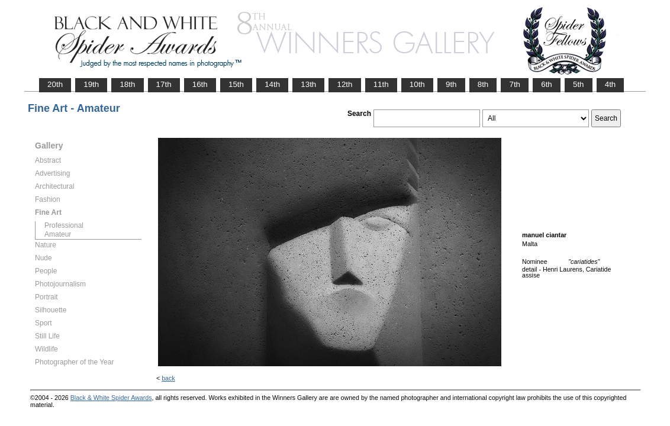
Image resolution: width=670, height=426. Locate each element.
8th (483, 84)
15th (236, 84)
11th (381, 84)
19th (91, 84)
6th (546, 84)
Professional (63, 225)
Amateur (57, 234)
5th (578, 84)
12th (344, 84)
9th (451, 84)
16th (200, 84)
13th (308, 84)
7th (514, 84)
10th (417, 84)
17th (164, 84)
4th (610, 84)
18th (127, 84)
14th (272, 84)
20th (55, 84)
